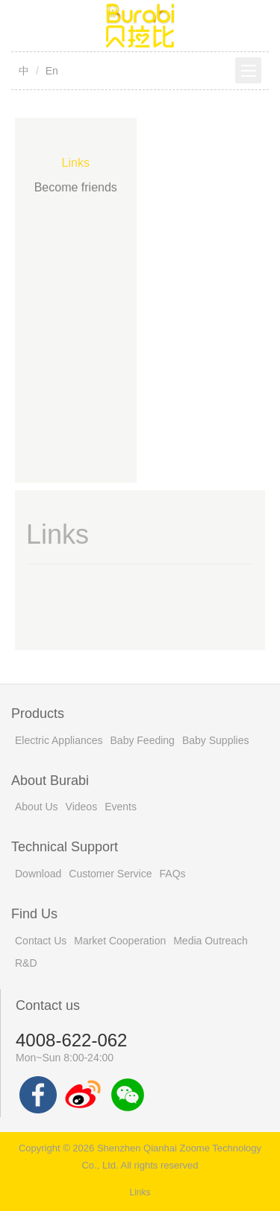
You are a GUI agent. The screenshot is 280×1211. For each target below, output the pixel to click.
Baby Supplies (215, 740)
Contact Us (40, 941)
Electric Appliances (59, 740)
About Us (36, 807)
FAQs (173, 874)
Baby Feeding (143, 740)
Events (121, 807)
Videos (82, 807)
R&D (26, 963)
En (52, 71)
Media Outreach (210, 941)
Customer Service (110, 874)
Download (38, 874)
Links (76, 162)
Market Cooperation (120, 941)
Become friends (75, 187)
